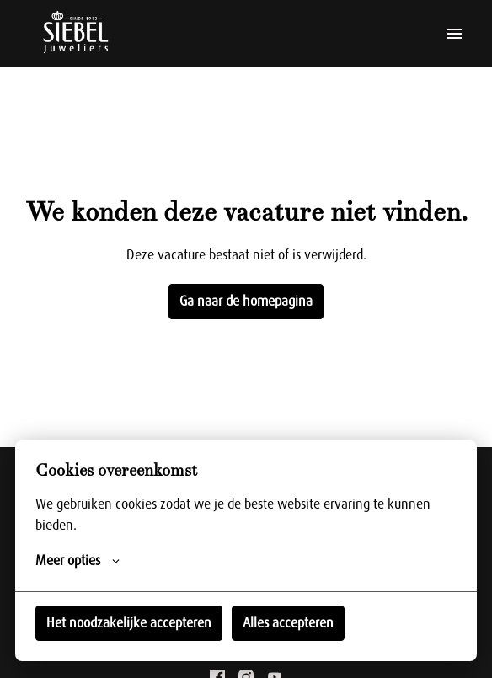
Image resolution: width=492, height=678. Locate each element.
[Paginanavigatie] (454, 34)
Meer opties (77, 561)
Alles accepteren (288, 623)
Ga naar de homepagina (246, 301)
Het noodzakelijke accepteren (128, 623)
